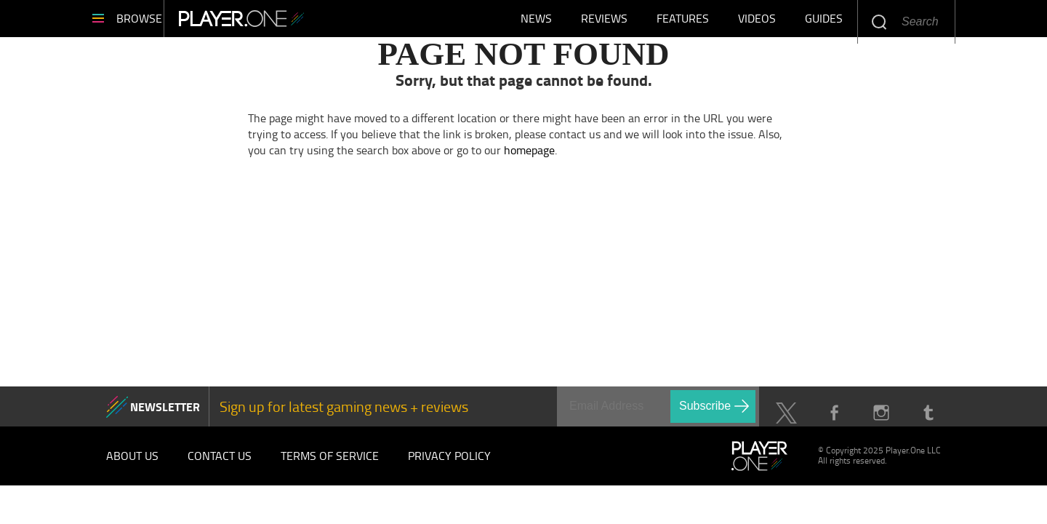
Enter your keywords (879, 21)
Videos (757, 22)
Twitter (786, 420)
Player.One (284, 22)
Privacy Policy (449, 463)
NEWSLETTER (165, 413)
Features (683, 22)
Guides (824, 22)
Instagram (880, 420)
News (536, 22)
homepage (529, 156)
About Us (132, 463)
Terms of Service (330, 463)
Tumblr (928, 420)
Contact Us (220, 463)
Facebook (833, 420)
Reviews (604, 22)
